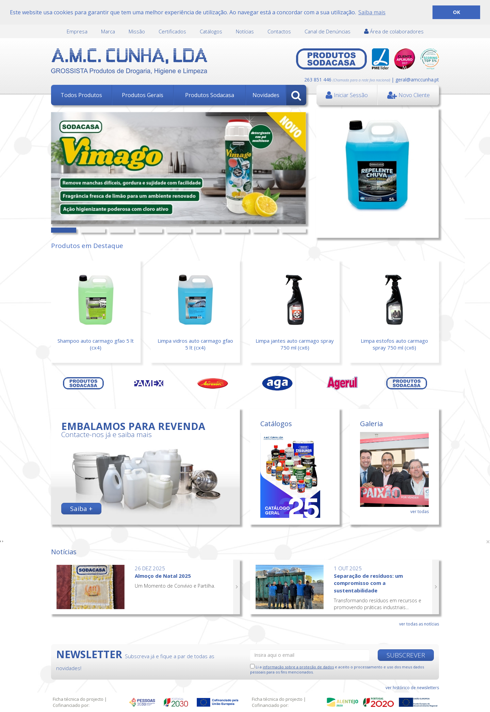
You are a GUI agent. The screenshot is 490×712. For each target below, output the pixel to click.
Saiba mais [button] (372, 12)
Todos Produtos (81, 95)
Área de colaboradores (394, 31)
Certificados (172, 31)
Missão (137, 31)
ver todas (419, 511)
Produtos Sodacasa (209, 95)
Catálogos (211, 31)
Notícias (245, 31)
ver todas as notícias (419, 624)
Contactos (279, 31)
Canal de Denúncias (327, 31)
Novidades (265, 95)
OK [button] (456, 12)
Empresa (77, 31)
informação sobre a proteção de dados (298, 666)
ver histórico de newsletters (412, 688)
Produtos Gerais (142, 95)
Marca (108, 31)
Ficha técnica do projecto (78, 699)
